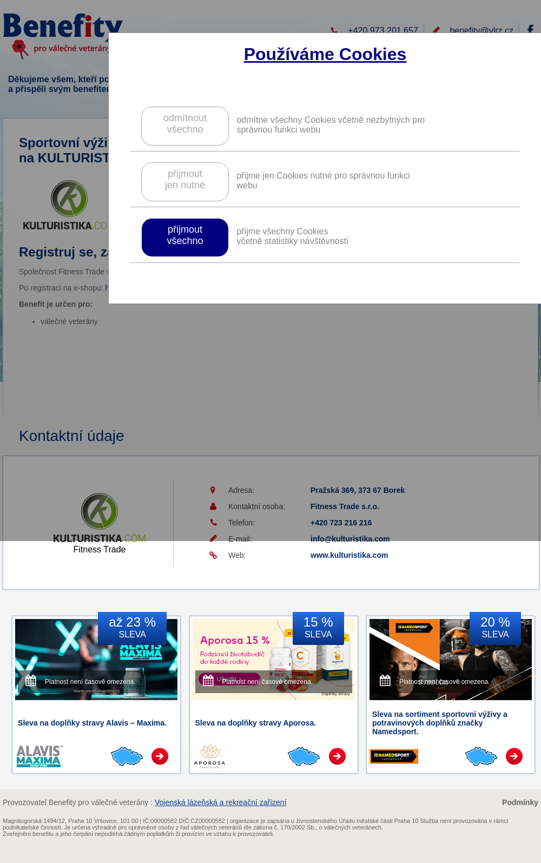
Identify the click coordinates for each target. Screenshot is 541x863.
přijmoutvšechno (185, 235)
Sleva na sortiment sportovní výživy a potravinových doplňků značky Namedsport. (439, 723)
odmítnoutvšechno (185, 124)
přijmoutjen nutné (185, 179)
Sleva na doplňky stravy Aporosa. (255, 723)
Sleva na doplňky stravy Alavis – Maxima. (92, 723)
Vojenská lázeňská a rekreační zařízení (221, 802)
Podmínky (520, 802)
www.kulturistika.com (349, 555)
